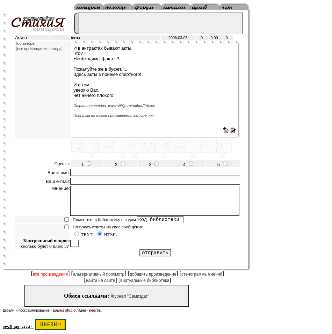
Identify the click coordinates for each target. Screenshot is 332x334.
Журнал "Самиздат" (130, 296)
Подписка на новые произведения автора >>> (113, 115)
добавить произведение (153, 274)
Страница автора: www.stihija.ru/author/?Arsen (114, 106)
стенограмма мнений (201, 274)
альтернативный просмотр (98, 274)
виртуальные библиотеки (144, 280)
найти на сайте (100, 280)
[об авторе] (26, 43)
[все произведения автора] (39, 49)
